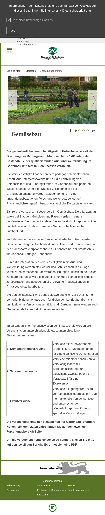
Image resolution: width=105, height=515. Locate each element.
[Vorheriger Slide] (12, 100)
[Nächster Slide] (93, 100)
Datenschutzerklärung (76, 10)
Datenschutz (13, 490)
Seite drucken (44, 485)
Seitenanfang (13, 485)
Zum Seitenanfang (52, 481)
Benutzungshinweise (78, 490)
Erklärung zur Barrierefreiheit (51, 490)
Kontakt (72, 485)
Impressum (42, 494)
